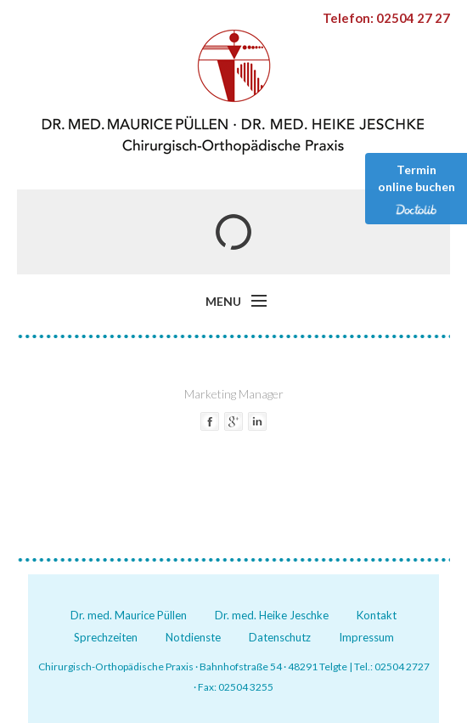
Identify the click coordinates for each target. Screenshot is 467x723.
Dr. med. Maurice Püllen (128, 615)
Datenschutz (280, 637)
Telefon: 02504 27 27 (386, 17)
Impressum (366, 637)
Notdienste (193, 637)
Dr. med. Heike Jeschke (272, 615)
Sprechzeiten (106, 637)
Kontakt (377, 615)
